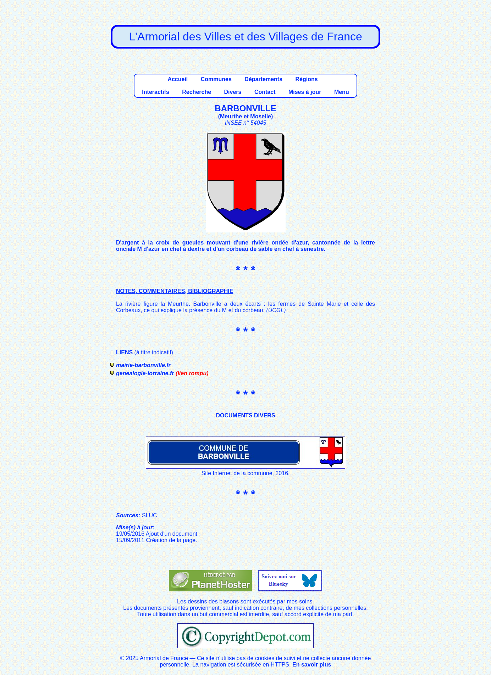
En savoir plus (311, 665)
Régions (306, 79)
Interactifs (155, 92)
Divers (233, 92)
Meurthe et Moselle (245, 116)
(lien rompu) (192, 373)
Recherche (196, 92)
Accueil (177, 79)
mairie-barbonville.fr (143, 365)
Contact (265, 92)
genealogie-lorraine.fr (145, 373)
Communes (216, 79)
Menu (341, 92)
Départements (263, 79)
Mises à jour (304, 92)
